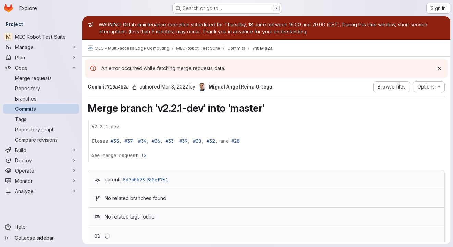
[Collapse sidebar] (41, 238)
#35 (115, 141)
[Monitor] (41, 181)
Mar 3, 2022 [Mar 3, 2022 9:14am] (174, 87)
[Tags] (41, 119)
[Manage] (41, 47)
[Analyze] (41, 191)
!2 (143, 155)
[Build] (41, 150)
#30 (197, 141)
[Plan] (41, 57)
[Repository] (41, 88)
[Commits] (41, 109)
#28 (235, 141)
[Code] (41, 67)
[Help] (41, 227)
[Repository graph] (41, 129)
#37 (128, 141)
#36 (156, 141)
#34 (142, 141)
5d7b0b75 (134, 180)
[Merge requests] (41, 78)
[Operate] (41, 170)
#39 (183, 141)
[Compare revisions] (41, 139)
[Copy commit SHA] (134, 87)
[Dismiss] (439, 68)
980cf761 (157, 180)
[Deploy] (41, 160)
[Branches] (41, 98)
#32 (211, 141)
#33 (170, 141)
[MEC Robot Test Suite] (41, 37)
